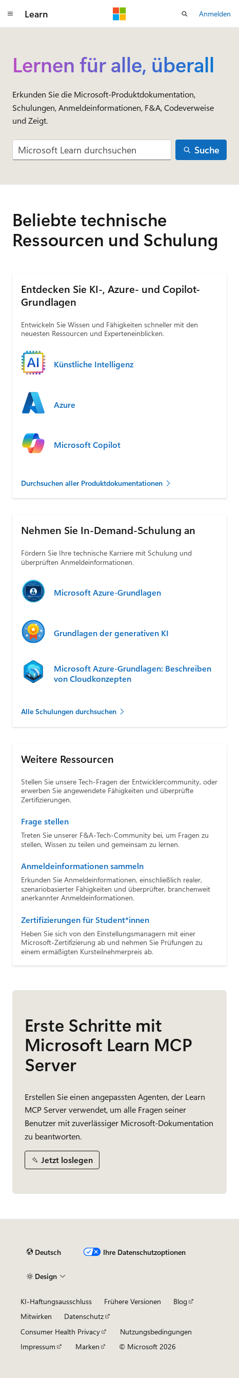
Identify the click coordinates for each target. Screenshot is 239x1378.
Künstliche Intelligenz (93, 364)
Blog (180, 1301)
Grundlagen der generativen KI (111, 633)
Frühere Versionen (132, 1301)
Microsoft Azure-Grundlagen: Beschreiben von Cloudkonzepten (132, 673)
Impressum (38, 1346)
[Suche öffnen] (184, 14)
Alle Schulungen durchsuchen (73, 711)
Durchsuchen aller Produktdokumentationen (96, 483)
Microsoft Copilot (87, 445)
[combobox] (91, 150)
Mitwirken (36, 1316)
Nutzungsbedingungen (156, 1331)
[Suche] (201, 150)
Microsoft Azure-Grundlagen (107, 592)
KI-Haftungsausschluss (56, 1301)
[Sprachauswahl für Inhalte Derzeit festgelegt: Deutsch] (44, 1252)
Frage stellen (45, 821)
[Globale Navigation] (10, 14)
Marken (87, 1346)
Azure (64, 405)
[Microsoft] (119, 14)
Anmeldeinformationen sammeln (82, 866)
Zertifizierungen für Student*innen (85, 920)
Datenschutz (84, 1316)
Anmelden (215, 13)
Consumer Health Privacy (60, 1331)
